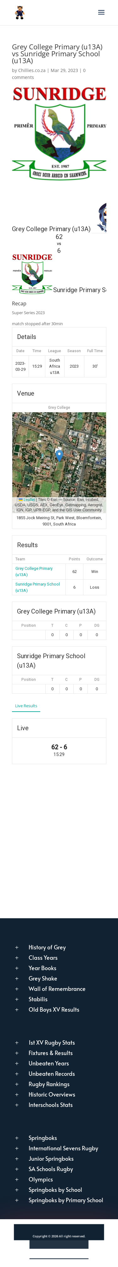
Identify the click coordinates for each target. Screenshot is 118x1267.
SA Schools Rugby (51, 1169)
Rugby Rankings (49, 1084)
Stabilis (38, 999)
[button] (59, 456)
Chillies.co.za (32, 70)
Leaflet (27, 499)
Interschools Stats (51, 1105)
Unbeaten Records (52, 1073)
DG (96, 625)
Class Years (43, 957)
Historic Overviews (52, 1094)
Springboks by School (55, 1189)
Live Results (26, 706)
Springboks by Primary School (66, 1200)
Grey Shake (43, 978)
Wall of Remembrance (57, 988)
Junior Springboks (51, 1158)
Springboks (43, 1138)
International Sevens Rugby (63, 1148)
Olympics (41, 1179)
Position (28, 625)
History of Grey (47, 947)
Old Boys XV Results (54, 1009)
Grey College (59, 407)
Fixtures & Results (51, 1053)
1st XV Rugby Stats (52, 1042)
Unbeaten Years (49, 1063)
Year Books (42, 968)
